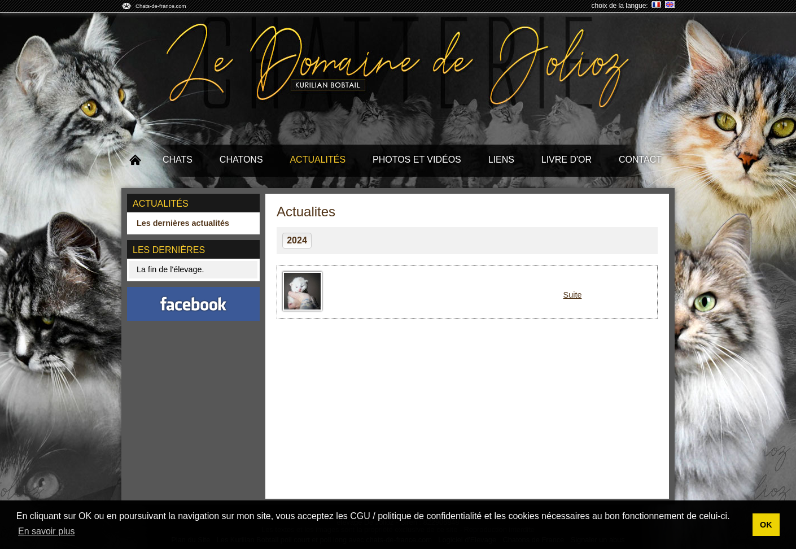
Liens (501, 159)
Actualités (317, 159)
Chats (178, 159)
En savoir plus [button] (46, 531)
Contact (640, 159)
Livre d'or (566, 159)
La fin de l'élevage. (170, 269)
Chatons (241, 159)
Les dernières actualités (183, 223)
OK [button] (766, 524)
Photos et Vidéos (417, 159)
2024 (297, 240)
